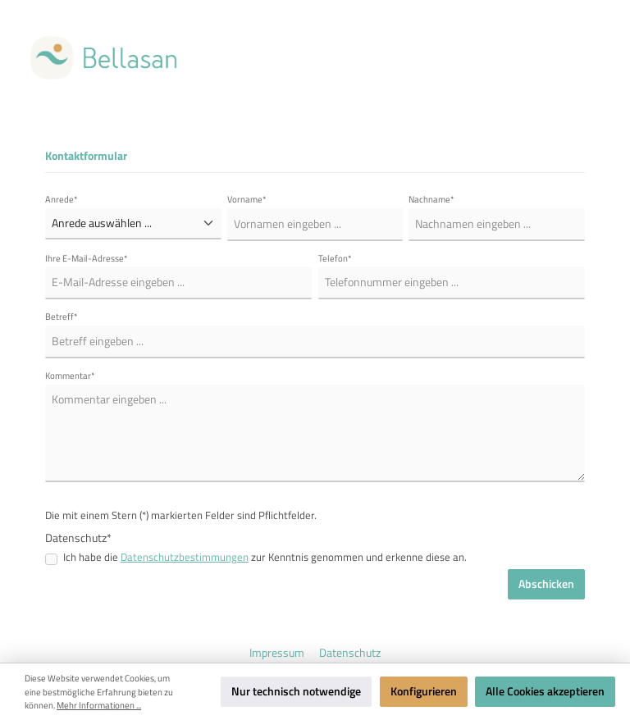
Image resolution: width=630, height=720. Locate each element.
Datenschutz (350, 653)
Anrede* (61, 199)
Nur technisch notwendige (296, 691)
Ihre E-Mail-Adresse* (86, 258)
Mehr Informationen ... (99, 705)
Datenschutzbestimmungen (185, 557)
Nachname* (431, 199)
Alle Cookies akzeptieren (545, 691)
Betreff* (61, 316)
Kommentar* (70, 375)
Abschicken (546, 584)
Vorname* (247, 199)
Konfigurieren (423, 691)
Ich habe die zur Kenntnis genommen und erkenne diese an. (265, 557)
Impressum (278, 653)
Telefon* (335, 258)
